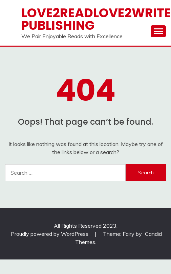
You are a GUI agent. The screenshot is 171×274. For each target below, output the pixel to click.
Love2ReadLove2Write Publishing (96, 19)
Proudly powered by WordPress (50, 233)
